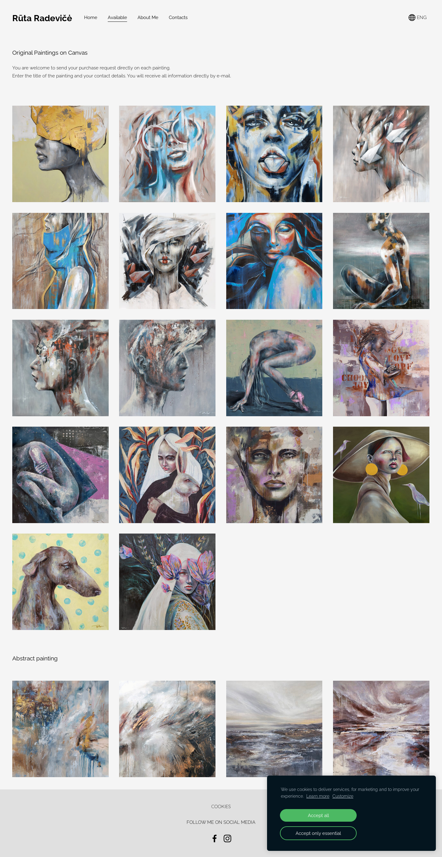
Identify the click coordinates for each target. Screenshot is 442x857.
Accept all (318, 815)
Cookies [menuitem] (221, 806)
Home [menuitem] (90, 17)
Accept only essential (318, 833)
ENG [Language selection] (418, 17)
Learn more (317, 796)
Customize (342, 796)
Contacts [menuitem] (178, 17)
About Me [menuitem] (148, 17)
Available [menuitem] (117, 17)
